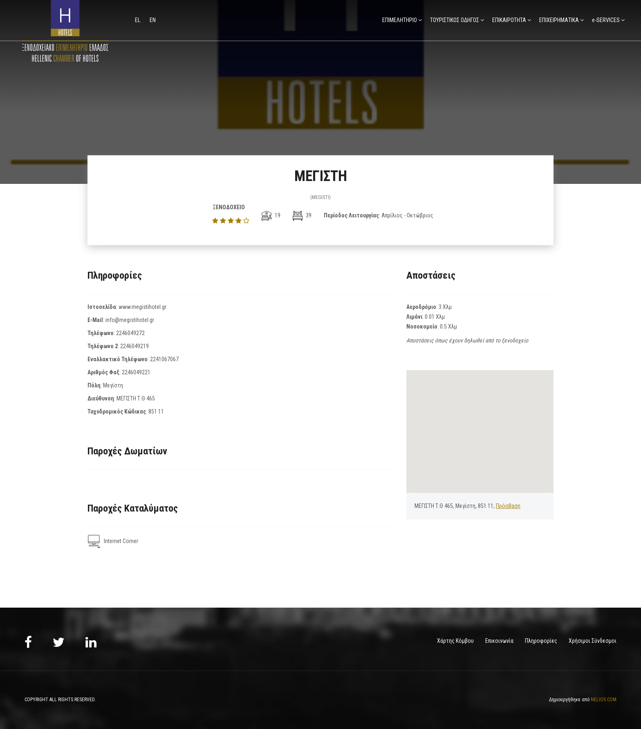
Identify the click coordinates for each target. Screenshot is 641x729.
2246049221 (136, 372)
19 (271, 215)
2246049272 (130, 333)
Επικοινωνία (499, 640)
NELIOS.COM (603, 699)
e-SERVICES (606, 20)
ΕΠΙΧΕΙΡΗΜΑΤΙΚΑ (559, 20)
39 (302, 215)
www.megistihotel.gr (142, 307)
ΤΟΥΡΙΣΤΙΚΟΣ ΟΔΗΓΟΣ (454, 20)
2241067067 (164, 359)
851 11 (156, 411)
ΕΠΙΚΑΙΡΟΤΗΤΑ (509, 20)
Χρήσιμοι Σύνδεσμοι (592, 640)
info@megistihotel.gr (129, 320)
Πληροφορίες (541, 640)
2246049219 (134, 346)
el (138, 20)
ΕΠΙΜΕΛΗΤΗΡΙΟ (399, 20)
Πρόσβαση (508, 506)
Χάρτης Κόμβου (455, 640)
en (153, 20)
